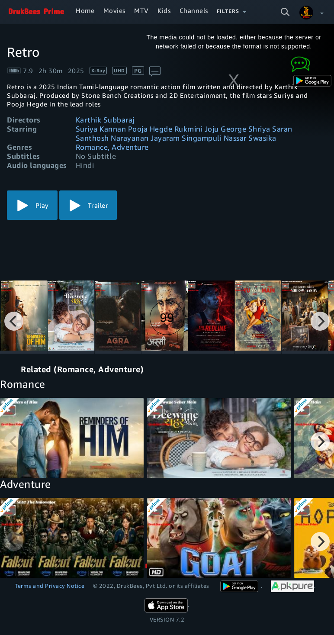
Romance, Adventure (112, 146)
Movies (114, 10)
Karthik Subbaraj (105, 119)
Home (85, 10)
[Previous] (13, 321)
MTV (141, 10)
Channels (194, 10)
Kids (163, 10)
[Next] (320, 321)
